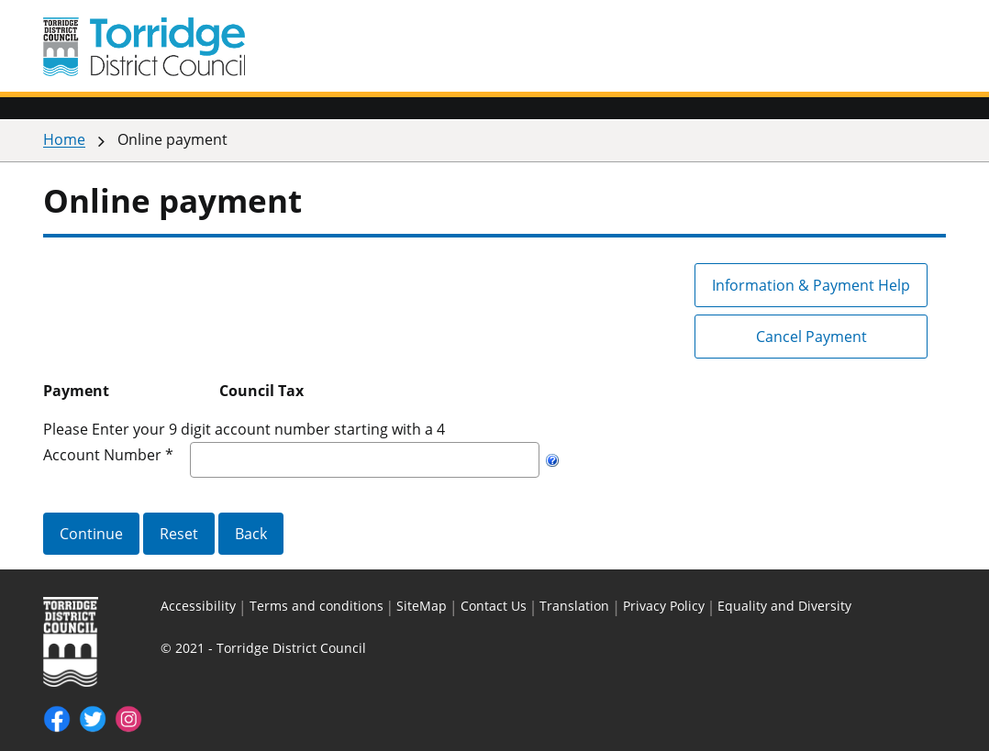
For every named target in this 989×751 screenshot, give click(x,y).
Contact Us (494, 605)
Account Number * (108, 455)
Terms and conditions (316, 605)
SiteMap (421, 605)
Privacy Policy (664, 605)
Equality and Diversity (784, 605)
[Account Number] (364, 460)
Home (64, 139)
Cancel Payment (811, 336)
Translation (574, 605)
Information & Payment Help (811, 285)
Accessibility (198, 605)
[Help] (552, 460)
